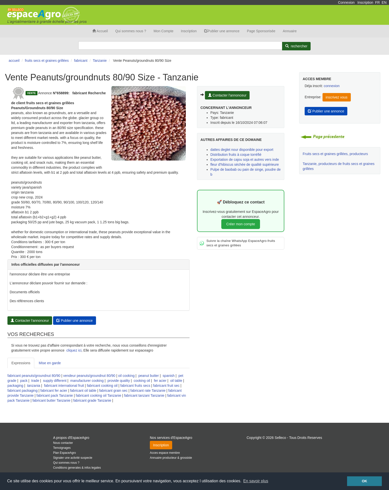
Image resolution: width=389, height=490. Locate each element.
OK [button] (364, 481)
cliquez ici (74, 350)
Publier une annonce (221, 31)
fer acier (160, 381)
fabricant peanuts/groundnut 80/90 (33, 376)
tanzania (33, 386)
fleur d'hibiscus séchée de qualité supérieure (244, 164)
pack (24, 381)
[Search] (180, 45)
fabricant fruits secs (135, 386)
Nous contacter (63, 443)
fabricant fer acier (53, 390)
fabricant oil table (83, 390)
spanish (169, 376)
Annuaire (290, 31)
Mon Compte (163, 31)
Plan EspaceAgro (64, 453)
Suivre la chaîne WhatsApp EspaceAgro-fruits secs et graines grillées (237, 243)
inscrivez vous (337, 97)
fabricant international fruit (64, 386)
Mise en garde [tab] (50, 363)
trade (35, 381)
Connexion (346, 2)
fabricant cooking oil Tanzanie (98, 395)
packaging (15, 386)
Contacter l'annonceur (30, 321)
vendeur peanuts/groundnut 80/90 (89, 376)
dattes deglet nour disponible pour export (241, 150)
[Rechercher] (296, 46)
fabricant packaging (22, 390)
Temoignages (62, 448)
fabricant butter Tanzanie (51, 400)
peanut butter (148, 376)
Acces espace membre (165, 453)
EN (384, 2)
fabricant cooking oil (102, 386)
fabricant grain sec (113, 390)
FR (377, 2)
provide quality (118, 381)
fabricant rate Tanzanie (147, 390)
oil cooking (126, 376)
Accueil (100, 31)
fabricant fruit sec (166, 386)
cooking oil (142, 381)
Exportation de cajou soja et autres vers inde (244, 160)
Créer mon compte (240, 224)
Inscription (365, 2)
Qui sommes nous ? (130, 31)
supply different (54, 381)
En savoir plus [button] (255, 481)
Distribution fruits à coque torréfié (235, 155)
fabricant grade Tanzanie (92, 400)
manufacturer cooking (87, 381)
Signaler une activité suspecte (72, 457)
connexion (332, 86)
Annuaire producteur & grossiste (171, 457)
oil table (176, 381)
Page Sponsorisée (261, 31)
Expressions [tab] (20, 363)
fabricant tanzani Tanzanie (144, 395)
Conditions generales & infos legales (77, 467)
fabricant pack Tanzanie (54, 395)
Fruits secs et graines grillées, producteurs (335, 154)
